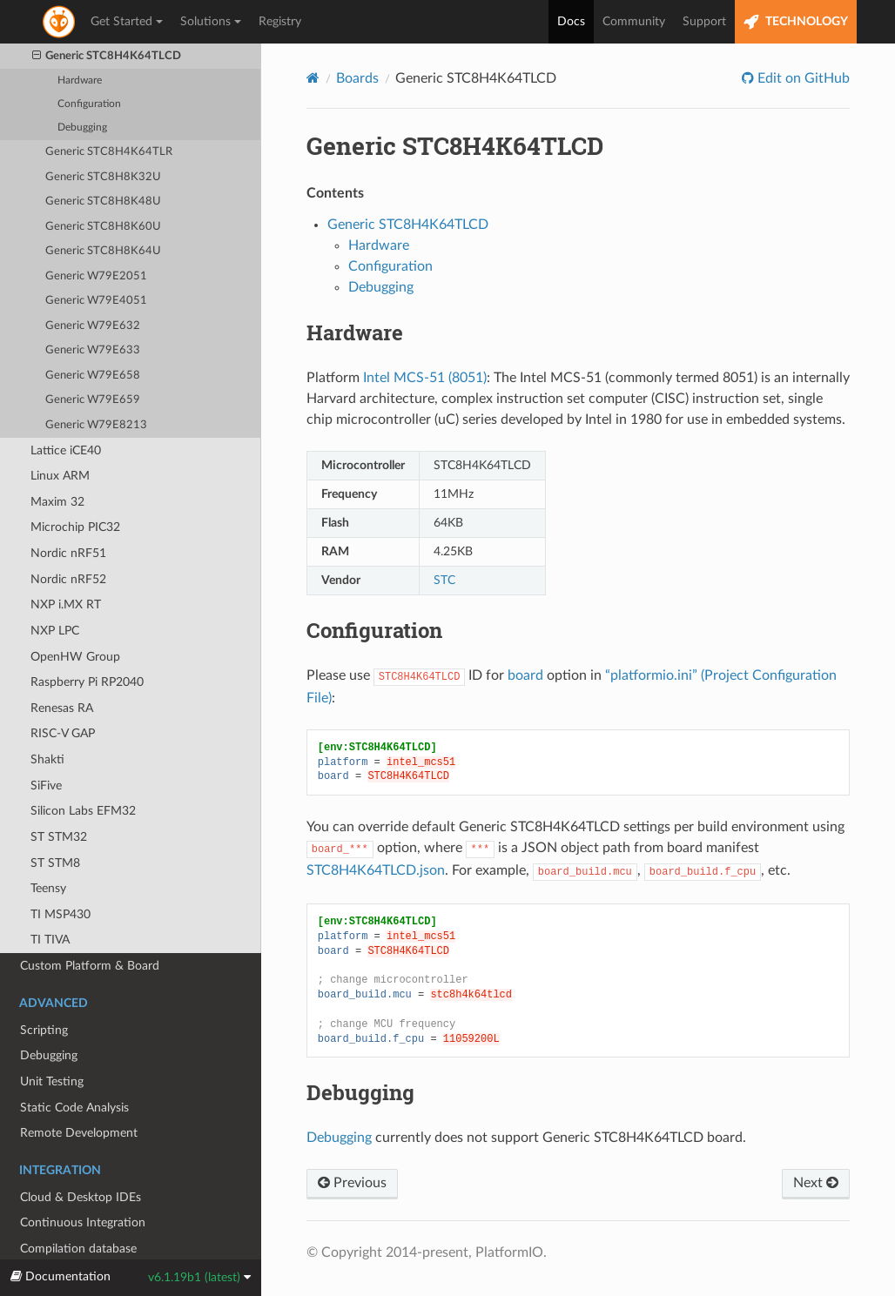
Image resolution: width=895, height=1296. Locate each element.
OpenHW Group (75, 656)
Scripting (44, 1030)
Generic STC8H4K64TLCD (107, 56)
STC (444, 580)
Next (815, 1183)
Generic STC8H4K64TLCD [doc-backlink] (454, 146)
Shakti (47, 759)
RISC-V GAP (62, 733)
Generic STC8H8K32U (103, 177)
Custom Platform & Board (89, 965)
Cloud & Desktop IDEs (80, 1197)
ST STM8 (55, 863)
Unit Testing (52, 1081)
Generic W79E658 (92, 375)
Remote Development (79, 1132)
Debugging (82, 127)
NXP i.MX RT (65, 604)
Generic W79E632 (92, 326)
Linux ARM (60, 475)
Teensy (48, 888)
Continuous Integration (82, 1222)
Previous (352, 1183)
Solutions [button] (210, 22)
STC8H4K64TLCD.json (375, 870)
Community (633, 22)
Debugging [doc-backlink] (360, 1092)
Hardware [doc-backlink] (354, 332)
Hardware (79, 80)
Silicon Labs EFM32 (83, 810)
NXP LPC (54, 630)
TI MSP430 (60, 914)
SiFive (46, 785)
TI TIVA (50, 939)
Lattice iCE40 (65, 450)
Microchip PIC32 (75, 527)
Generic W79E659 (92, 400)
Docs (571, 22)
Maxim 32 (57, 501)
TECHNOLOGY (796, 22)
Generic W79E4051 (96, 300)
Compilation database (79, 1256)
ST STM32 (58, 836)
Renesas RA (61, 708)
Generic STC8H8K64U (103, 251)
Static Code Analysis (74, 1107)
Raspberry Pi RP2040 (87, 681)
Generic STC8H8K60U (103, 226)
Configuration (89, 104)
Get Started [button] (127, 22)
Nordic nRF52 (68, 579)
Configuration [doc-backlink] (374, 630)
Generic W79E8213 (96, 425)
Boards (357, 78)
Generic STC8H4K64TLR (108, 152)
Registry (280, 22)
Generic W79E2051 (96, 276)
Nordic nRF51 (68, 553)
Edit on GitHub (802, 78)
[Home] (313, 78)
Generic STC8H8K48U (103, 201)
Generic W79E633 (92, 350)
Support (704, 22)
